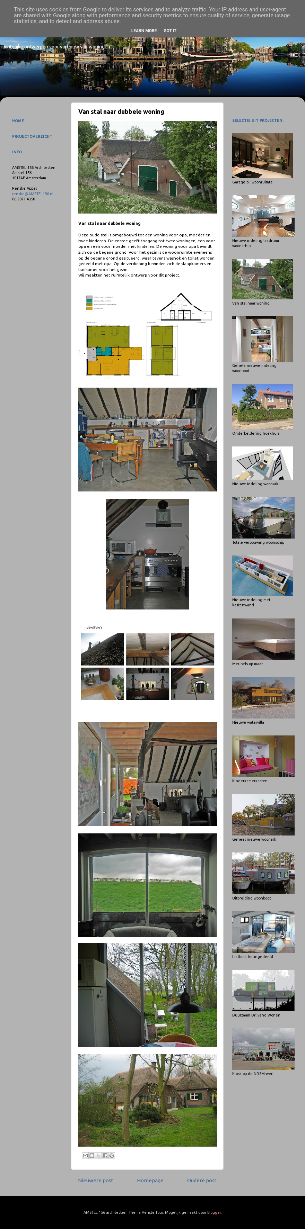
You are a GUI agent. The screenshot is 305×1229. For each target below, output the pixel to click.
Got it (170, 30)
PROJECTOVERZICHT (32, 136)
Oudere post (202, 1180)
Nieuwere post (95, 1180)
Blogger (214, 1212)
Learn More (144, 30)
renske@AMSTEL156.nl (32, 194)
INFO (17, 152)
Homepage (150, 1180)
